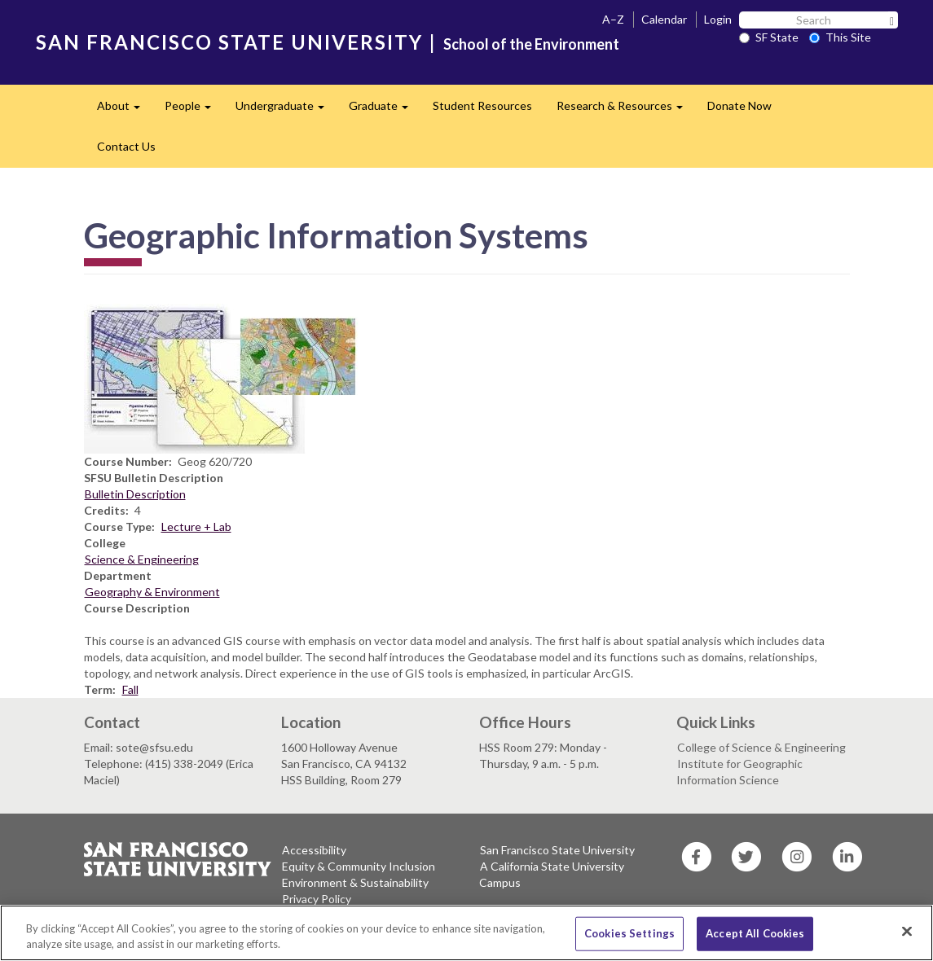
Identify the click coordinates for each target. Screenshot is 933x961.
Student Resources (482, 105)
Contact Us (126, 146)
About (124, 110)
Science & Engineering (142, 559)
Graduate (384, 110)
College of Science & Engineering (761, 747)
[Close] (907, 932)
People (194, 110)
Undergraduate (286, 110)
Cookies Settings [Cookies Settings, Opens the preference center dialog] (629, 933)
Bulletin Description (135, 494)
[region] (466, 933)
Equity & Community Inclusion (358, 866)
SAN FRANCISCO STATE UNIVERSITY (229, 42)
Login (718, 19)
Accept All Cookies (755, 933)
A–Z (613, 19)
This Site (840, 37)
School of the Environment (531, 44)
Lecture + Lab (196, 526)
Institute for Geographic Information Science (739, 772)
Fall (130, 689)
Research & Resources (626, 110)
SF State (769, 37)
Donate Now (739, 105)
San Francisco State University (557, 850)
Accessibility (314, 850)
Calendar (664, 19)
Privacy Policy (316, 899)
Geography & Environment (152, 592)
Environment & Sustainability (355, 882)
